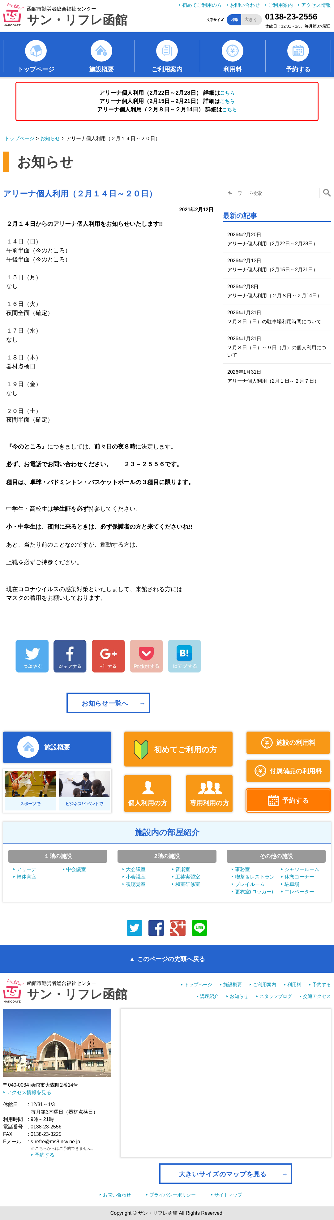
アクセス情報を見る (29, 1092)
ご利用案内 (280, 5)
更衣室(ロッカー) (254, 891)
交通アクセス (317, 996)
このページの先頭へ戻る (171, 959)
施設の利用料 (295, 742)
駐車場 (292, 884)
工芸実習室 (187, 876)
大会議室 (136, 869)
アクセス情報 (316, 5)
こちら (227, 93)
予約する (298, 69)
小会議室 (136, 876)
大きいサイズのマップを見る (223, 1174)
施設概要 (101, 69)
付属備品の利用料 (296, 771)
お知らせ (50, 138)
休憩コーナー (299, 876)
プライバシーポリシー (172, 1194)
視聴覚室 (136, 884)
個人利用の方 (147, 802)
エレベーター (299, 891)
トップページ (35, 69)
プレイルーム (250, 884)
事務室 (242, 869)
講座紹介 (209, 996)
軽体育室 (26, 876)
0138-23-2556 (291, 16)
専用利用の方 (209, 802)
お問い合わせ (245, 5)
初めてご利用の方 (202, 5)
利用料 (232, 69)
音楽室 (182, 869)
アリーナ (26, 869)
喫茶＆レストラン (255, 876)
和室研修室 (187, 884)
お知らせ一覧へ (105, 703)
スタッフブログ (275, 996)
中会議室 (76, 869)
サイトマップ (228, 1194)
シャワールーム (302, 869)
